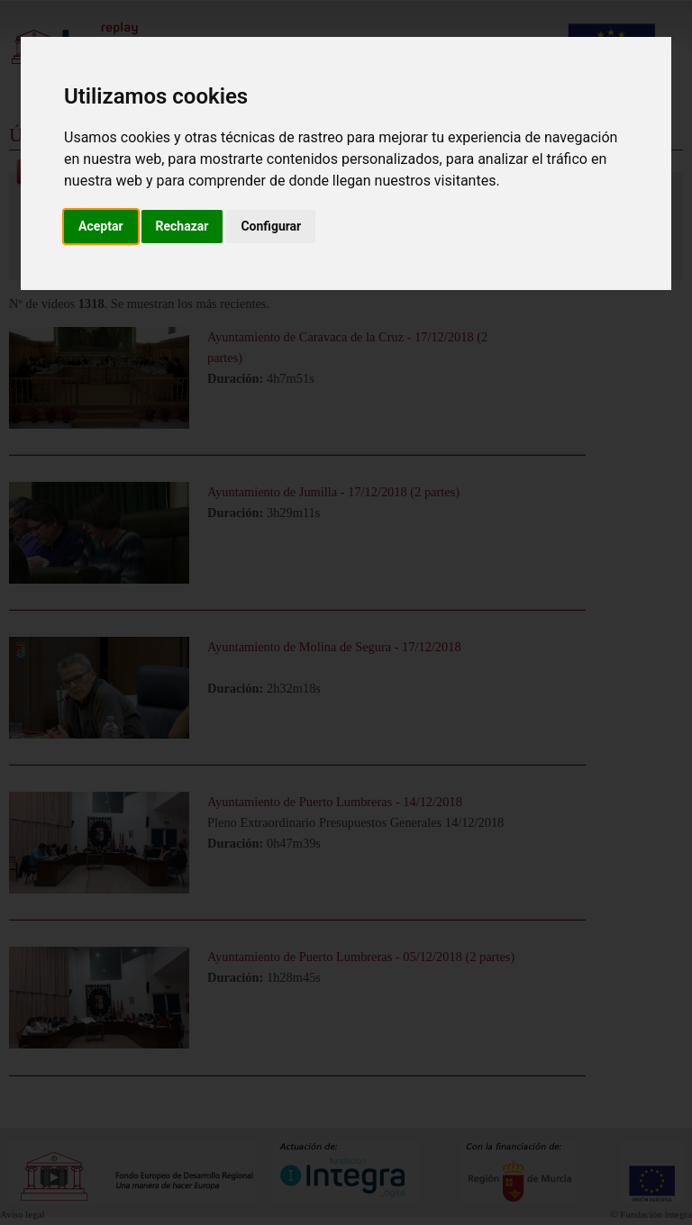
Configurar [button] (271, 226)
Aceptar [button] (100, 226)
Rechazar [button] (182, 226)
